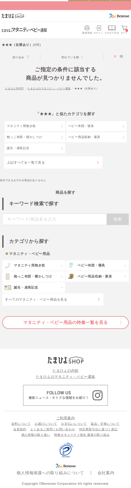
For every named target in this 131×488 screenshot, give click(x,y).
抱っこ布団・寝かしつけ (24, 137)
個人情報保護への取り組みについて (50, 472)
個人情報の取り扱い (35, 435)
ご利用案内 (65, 418)
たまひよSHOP (14, 88)
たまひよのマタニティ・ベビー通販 (49, 88)
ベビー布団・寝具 (81, 126)
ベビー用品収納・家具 (84, 137)
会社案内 (106, 472)
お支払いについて (74, 424)
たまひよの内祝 (65, 371)
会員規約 (19, 429)
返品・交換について (105, 424)
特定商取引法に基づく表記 (98, 429)
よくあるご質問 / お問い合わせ (52, 429)
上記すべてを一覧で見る (26, 162)
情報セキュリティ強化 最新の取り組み (82, 435)
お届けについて (46, 424)
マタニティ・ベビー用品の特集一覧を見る (65, 322)
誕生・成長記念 (18, 148)
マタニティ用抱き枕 (21, 126)
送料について (21, 424)
